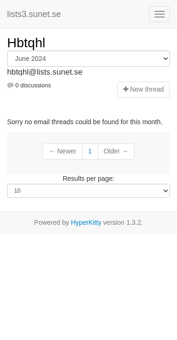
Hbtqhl (26, 42)
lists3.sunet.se (34, 14)
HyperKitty (86, 222)
